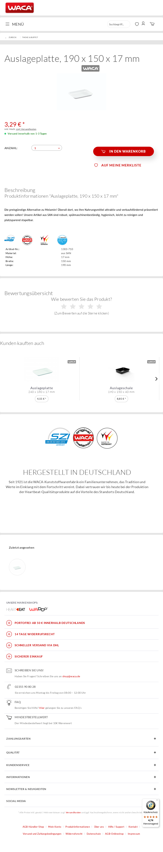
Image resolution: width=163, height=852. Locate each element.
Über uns (99, 826)
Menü (14, 23)
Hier (42, 707)
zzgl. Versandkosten (26, 129)
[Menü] (157, 801)
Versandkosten (73, 812)
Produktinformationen (77, 826)
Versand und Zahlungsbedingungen (42, 833)
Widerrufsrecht (74, 833)
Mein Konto (54, 826)
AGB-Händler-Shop (33, 826)
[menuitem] (16, 24)
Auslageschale (121, 389)
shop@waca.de (71, 676)
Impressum (134, 833)
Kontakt (133, 826)
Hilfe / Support (116, 826)
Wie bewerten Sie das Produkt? (81, 305)
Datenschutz (94, 833)
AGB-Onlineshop (114, 833)
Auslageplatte (41, 389)
